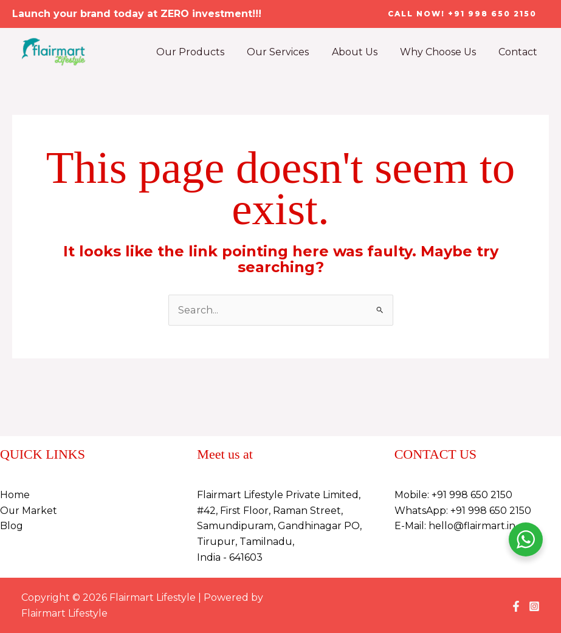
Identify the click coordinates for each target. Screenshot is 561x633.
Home (15, 495)
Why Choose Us (443, 52)
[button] (462, 14)
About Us (362, 52)
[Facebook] (516, 606)
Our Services (289, 52)
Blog (11, 526)
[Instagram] (534, 606)
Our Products (205, 52)
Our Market (29, 510)
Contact (519, 52)
